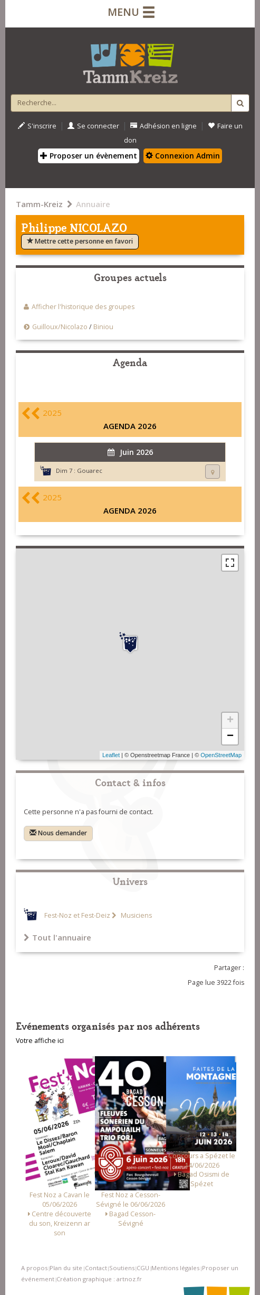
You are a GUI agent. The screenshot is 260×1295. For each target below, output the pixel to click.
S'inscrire (37, 126)
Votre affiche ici (40, 1040)
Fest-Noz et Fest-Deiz (77, 915)
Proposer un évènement (88, 156)
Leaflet (111, 755)
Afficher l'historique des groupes (83, 306)
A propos (34, 1268)
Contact (96, 1268)
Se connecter (93, 126)
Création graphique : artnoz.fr (99, 1279)
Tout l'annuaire (57, 937)
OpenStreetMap (221, 755)
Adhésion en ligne (163, 126)
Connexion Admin (183, 156)
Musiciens (135, 915)
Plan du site (66, 1268)
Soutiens (121, 1268)
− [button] (230, 736)
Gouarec (89, 470)
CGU (143, 1268)
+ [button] (230, 721)
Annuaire (93, 204)
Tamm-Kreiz (39, 204)
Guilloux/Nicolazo (60, 326)
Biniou (103, 326)
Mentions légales (175, 1268)
